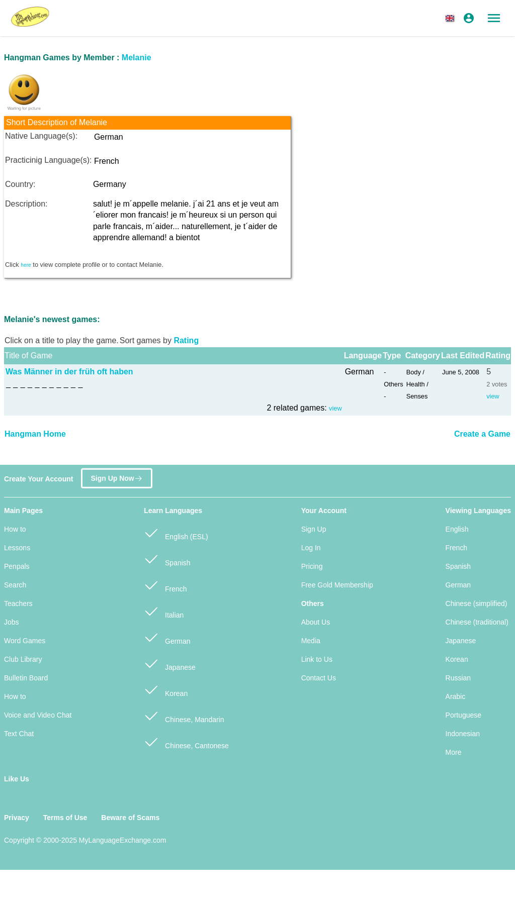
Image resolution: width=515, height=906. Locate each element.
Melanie (136, 57)
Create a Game (482, 434)
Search (15, 585)
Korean (166, 689)
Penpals (17, 566)
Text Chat (19, 734)
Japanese (170, 663)
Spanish (167, 558)
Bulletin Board (26, 678)
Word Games (24, 641)
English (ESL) (176, 532)
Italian (164, 610)
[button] (452, 18)
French (165, 584)
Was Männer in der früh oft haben (69, 371)
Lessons (17, 548)
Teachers (18, 603)
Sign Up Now (116, 475)
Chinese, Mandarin (184, 715)
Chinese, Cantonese (186, 741)
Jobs (11, 622)
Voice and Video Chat (37, 715)
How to (15, 529)
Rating (186, 340)
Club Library (23, 659)
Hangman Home (35, 434)
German (167, 637)
